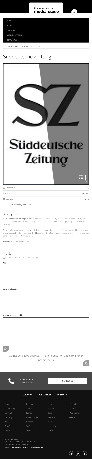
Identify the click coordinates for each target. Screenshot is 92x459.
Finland (72, 404)
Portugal (51, 430)
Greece (72, 417)
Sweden (8, 430)
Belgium (29, 404)
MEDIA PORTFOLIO (14, 35)
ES (74, 12)
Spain (28, 426)
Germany (8, 417)
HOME (9, 20)
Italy (7, 421)
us (67, 381)
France (29, 412)
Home (5, 46)
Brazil (71, 408)
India (50, 421)
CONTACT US (12, 40)
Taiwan (51, 404)
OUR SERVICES (13, 30)
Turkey (29, 408)
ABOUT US (11, 25)
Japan (50, 412)
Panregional (74, 412)
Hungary (30, 421)
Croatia (8, 426)
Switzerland (31, 430)
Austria (51, 408)
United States (32, 417)
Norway (8, 404)
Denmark (8, 412)
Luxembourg (53, 426)
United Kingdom (12, 408)
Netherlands (53, 417)
